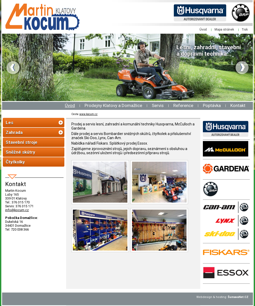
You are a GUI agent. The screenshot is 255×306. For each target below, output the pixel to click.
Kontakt (237, 105)
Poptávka (212, 105)
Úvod (70, 105)
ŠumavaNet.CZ (238, 297)
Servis (158, 105)
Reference (183, 105)
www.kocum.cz (88, 114)
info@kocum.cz (17, 210)
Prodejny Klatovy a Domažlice (113, 105)
